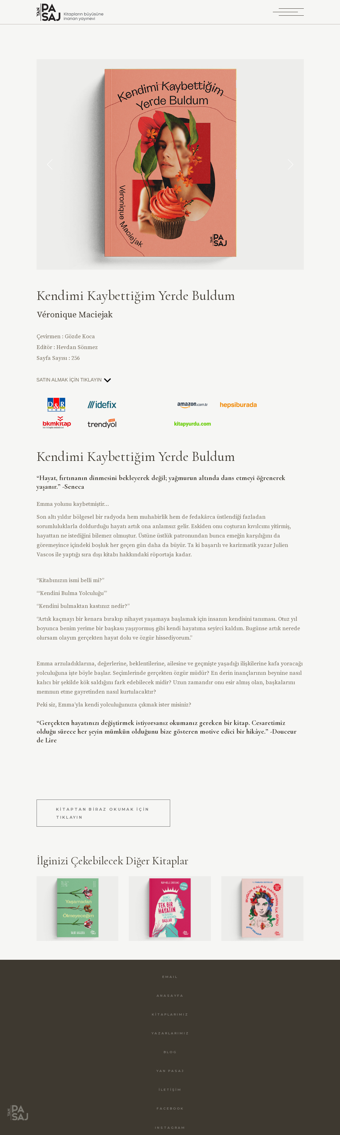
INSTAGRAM (170, 1127)
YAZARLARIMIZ (170, 1033)
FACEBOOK (170, 1108)
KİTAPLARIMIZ (170, 1014)
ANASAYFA (170, 995)
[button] (50, 164)
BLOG (170, 1052)
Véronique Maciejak (75, 315)
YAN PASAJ (170, 1071)
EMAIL (170, 977)
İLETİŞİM (170, 1089)
